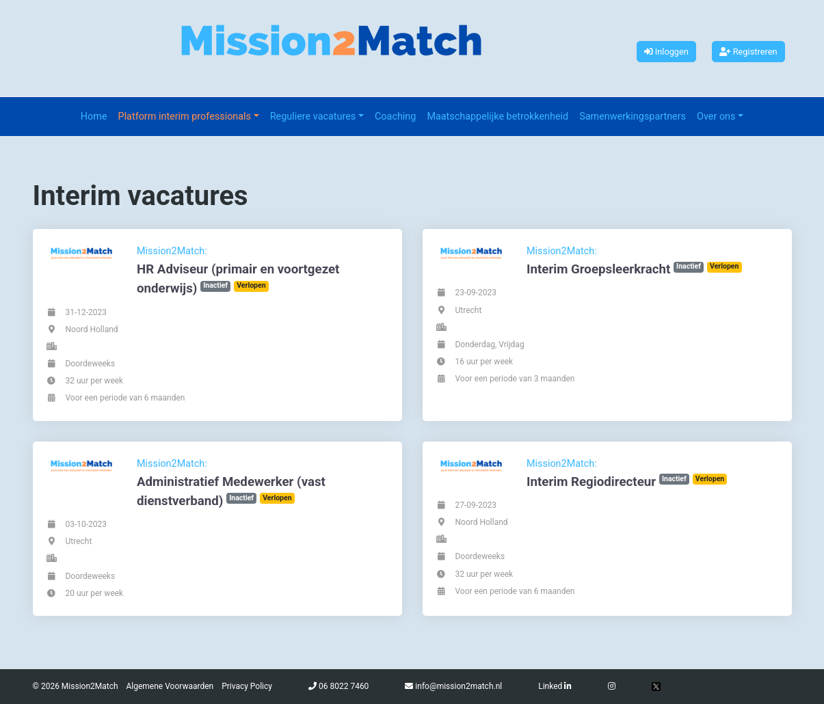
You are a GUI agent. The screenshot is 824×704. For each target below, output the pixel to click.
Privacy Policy (247, 686)
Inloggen (666, 51)
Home (94, 116)
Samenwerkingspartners (632, 116)
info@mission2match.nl (458, 686)
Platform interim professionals (185, 116)
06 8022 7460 (344, 686)
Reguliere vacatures (313, 116)
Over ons (716, 116)
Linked (555, 686)
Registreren (748, 51)
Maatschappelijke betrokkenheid (497, 116)
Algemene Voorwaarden (170, 686)
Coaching (395, 116)
